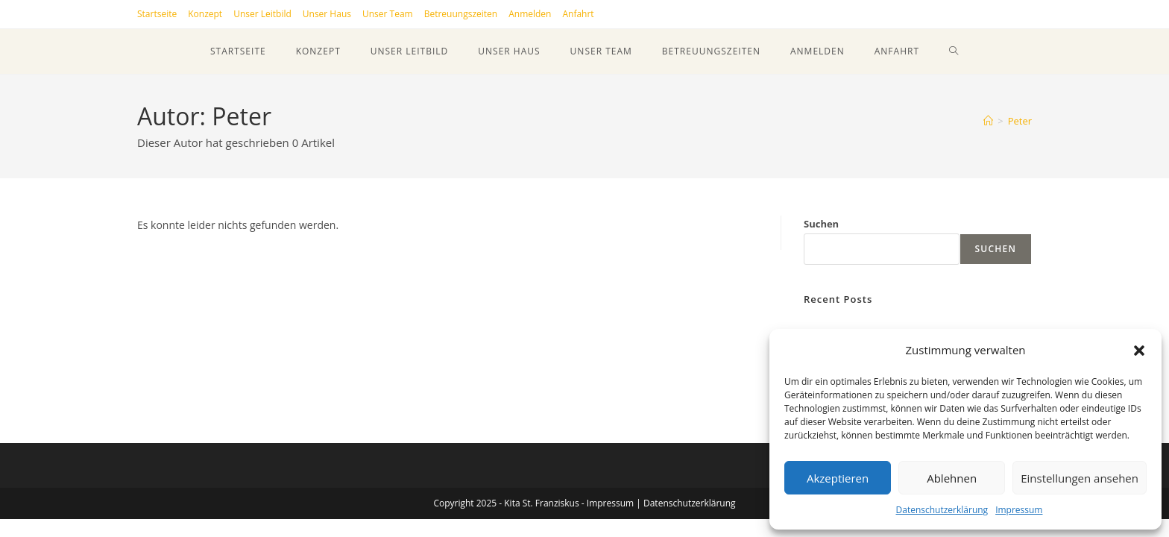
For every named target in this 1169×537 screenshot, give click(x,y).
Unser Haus (327, 13)
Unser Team (387, 13)
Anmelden (529, 13)
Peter (1020, 121)
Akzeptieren (838, 478)
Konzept (205, 13)
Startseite (157, 13)
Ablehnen (952, 478)
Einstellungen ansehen (1079, 478)
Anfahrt (577, 13)
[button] (1139, 350)
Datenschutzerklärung (942, 509)
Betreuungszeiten (461, 13)
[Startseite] (988, 121)
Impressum (1018, 509)
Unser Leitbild (262, 13)
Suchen (821, 223)
